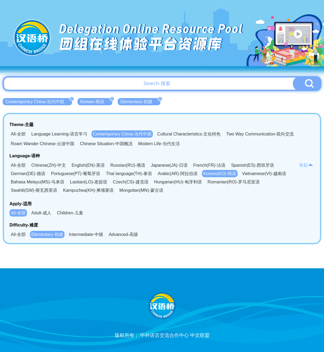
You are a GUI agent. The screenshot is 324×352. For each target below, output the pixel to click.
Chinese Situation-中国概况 (106, 143)
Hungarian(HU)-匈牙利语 (178, 182)
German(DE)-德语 (28, 173)
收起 (306, 165)
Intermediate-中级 (86, 234)
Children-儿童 (70, 213)
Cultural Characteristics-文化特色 (189, 134)
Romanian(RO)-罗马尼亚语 (234, 182)
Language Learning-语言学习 (59, 134)
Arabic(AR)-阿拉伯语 (178, 173)
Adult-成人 (41, 213)
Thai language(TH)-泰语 (129, 173)
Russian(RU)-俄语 (127, 165)
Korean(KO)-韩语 (220, 173)
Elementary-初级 (140, 101)
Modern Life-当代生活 (159, 143)
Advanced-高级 (123, 234)
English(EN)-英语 (88, 165)
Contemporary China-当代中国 (38, 101)
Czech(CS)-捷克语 (130, 182)
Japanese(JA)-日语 (169, 165)
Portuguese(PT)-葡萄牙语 (75, 173)
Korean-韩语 (96, 101)
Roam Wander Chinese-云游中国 (42, 143)
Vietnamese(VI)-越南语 (264, 173)
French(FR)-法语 (209, 165)
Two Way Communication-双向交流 (260, 134)
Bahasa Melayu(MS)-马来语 (37, 182)
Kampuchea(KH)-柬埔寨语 (88, 190)
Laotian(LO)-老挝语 (88, 182)
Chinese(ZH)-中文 (48, 165)
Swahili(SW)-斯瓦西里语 (34, 190)
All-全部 (18, 134)
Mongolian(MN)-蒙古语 (141, 190)
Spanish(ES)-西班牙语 (252, 165)
